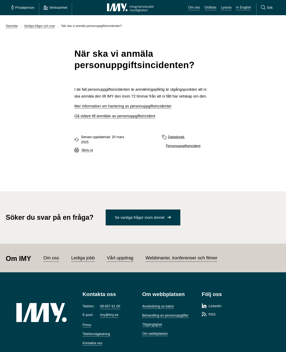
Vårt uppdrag (120, 257)
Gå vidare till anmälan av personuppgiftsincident (114, 116)
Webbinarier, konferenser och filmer (181, 257)
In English (243, 7)
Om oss (194, 7)
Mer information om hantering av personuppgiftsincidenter (122, 106)
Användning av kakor (158, 306)
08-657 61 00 (110, 306)
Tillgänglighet (152, 324)
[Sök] (266, 7)
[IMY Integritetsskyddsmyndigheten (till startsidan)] (130, 7)
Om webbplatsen (155, 333)
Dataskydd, (176, 137)
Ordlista (210, 7)
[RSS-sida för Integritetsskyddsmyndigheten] (209, 314)
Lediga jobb (83, 257)
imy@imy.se (109, 315)
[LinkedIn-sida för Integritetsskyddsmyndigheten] (212, 306)
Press (86, 325)
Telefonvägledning (96, 334)
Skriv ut (87, 150)
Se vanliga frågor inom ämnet (139, 217)
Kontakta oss (92, 343)
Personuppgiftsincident (183, 146)
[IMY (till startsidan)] (43, 312)
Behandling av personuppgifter (165, 315)
